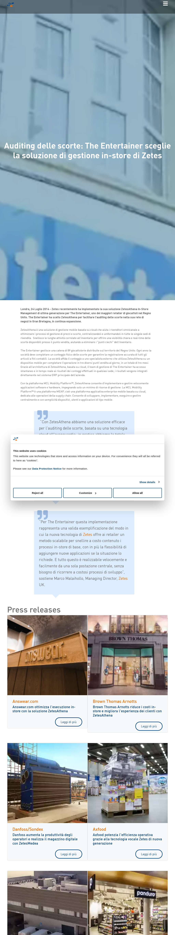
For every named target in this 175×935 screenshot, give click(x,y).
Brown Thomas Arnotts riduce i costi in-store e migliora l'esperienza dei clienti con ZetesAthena (127, 711)
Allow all (137, 492)
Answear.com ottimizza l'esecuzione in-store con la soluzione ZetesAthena (43, 709)
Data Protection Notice (47, 468)
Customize (87, 492)
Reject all (37, 492)
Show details (147, 481)
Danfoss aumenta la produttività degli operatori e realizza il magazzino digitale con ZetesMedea (45, 838)
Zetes (88, 534)
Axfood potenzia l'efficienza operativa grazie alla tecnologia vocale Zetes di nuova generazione (127, 838)
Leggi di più (69, 722)
